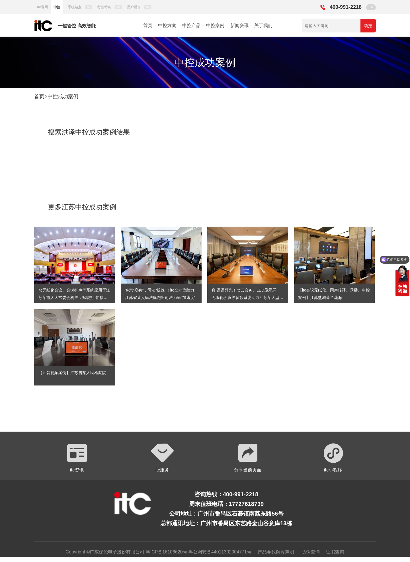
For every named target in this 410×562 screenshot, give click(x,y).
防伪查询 (311, 551)
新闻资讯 (239, 25)
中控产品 (191, 25)
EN (371, 7)
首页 (147, 25)
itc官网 (42, 7)
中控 (57, 7)
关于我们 (263, 25)
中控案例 (215, 25)
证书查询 (335, 551)
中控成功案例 (63, 96)
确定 (368, 26)
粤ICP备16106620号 (165, 551)
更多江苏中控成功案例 (82, 207)
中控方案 (167, 25)
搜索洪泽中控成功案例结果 (89, 132)
